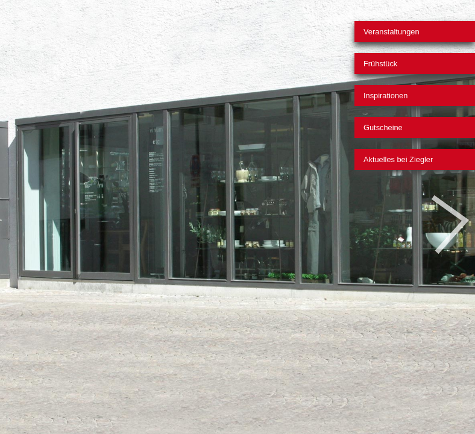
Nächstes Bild (450, 224)
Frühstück (380, 63)
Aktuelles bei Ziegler (398, 159)
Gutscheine (383, 127)
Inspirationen (385, 95)
